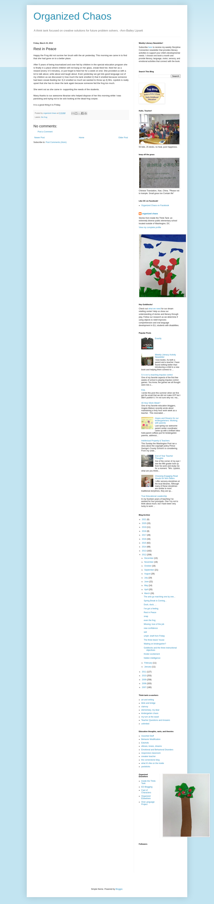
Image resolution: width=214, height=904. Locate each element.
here (150, 47)
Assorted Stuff (147, 736)
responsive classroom (151, 753)
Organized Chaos (72, 16)
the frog (44, 117)
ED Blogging (146, 787)
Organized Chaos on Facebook (155, 205)
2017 (144, 535)
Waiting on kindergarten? (155, 644)
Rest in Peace (150, 612)
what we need (154, 308)
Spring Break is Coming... (155, 601)
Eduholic (145, 743)
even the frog (149, 620)
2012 (144, 554)
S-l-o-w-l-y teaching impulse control (157, 375)
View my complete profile (150, 227)
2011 (144, 672)
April (146, 589)
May (146, 585)
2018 (144, 531)
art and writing (147, 700)
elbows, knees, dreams (151, 746)
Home (81, 137)
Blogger (119, 889)
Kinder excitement (152, 654)
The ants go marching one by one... (159, 597)
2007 (144, 687)
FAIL (143, 390)
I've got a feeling (151, 608)
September (149, 570)
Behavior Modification (150, 739)
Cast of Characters (146, 791)
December (149, 558)
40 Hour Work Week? (150, 403)
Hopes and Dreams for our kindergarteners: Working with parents (167, 420)
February (148, 663)
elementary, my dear (150, 710)
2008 (144, 683)
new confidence (151, 628)
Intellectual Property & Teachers (155, 441)
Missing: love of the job (154, 624)
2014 (144, 547)
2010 (144, 675)
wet (145, 632)
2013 (144, 551)
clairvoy (144, 706)
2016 (144, 539)
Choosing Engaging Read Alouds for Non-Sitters (166, 477)
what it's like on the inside (152, 763)
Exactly (158, 338)
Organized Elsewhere (146, 797)
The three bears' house (154, 640)
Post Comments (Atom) (56, 142)
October (148, 566)
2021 (144, 519)
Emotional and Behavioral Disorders (157, 750)
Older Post (123, 137)
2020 (144, 523)
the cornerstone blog (150, 760)
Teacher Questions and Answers (155, 720)
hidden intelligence (152, 658)
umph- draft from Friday (154, 636)
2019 (144, 527)
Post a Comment (45, 132)
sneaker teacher (148, 756)
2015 (144, 543)
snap (146, 616)
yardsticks (145, 766)
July (146, 578)
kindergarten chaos (149, 713)
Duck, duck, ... (150, 604)
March (147, 593)
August (147, 574)
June (146, 581)
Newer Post (39, 137)
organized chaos (150, 213)
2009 (144, 679)
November (149, 562)
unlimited (145, 724)
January (148, 667)
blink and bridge (148, 703)
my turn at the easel (150, 717)
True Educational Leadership (154, 496)
